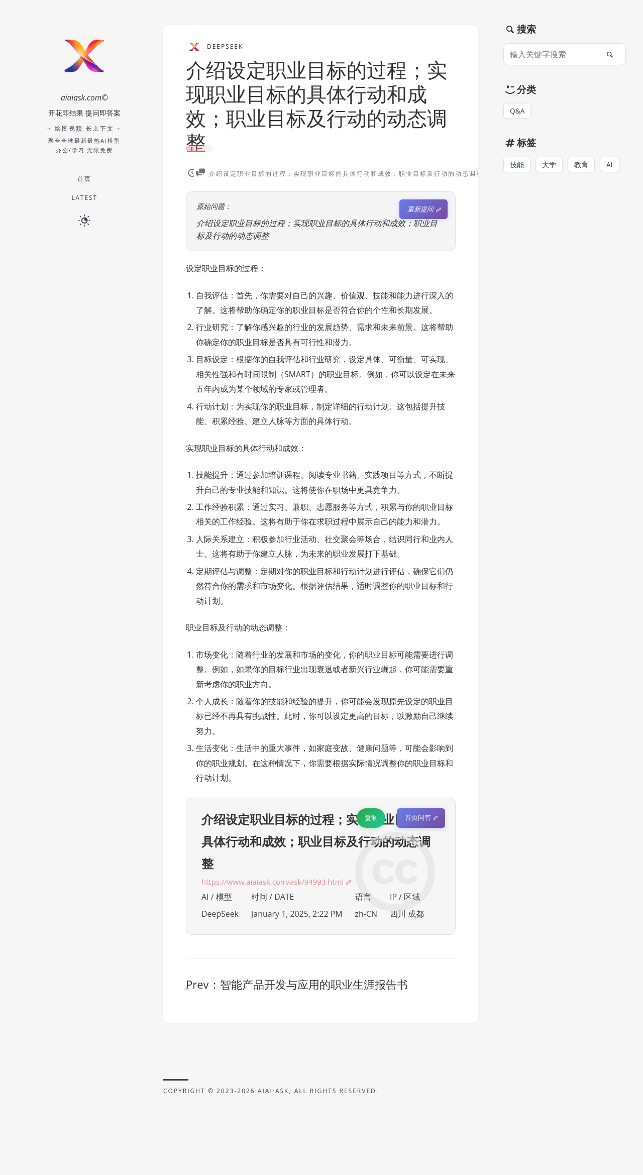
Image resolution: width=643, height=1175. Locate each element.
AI (609, 165)
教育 (581, 165)
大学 (549, 165)
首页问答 (417, 820)
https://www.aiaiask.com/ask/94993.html (277, 884)
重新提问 (420, 209)
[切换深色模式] (84, 220)
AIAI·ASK (273, 1093)
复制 (369, 819)
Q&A (517, 111)
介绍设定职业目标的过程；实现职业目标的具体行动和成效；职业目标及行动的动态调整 (316, 106)
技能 (517, 165)
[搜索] (612, 54)
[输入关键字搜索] (554, 54)
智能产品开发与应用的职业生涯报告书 (314, 986)
